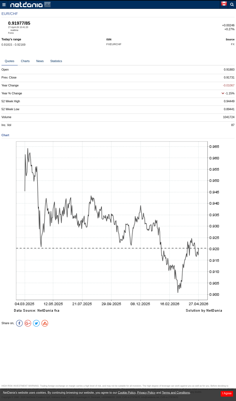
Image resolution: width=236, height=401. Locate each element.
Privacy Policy (146, 392)
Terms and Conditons (176, 392)
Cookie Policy (127, 392)
